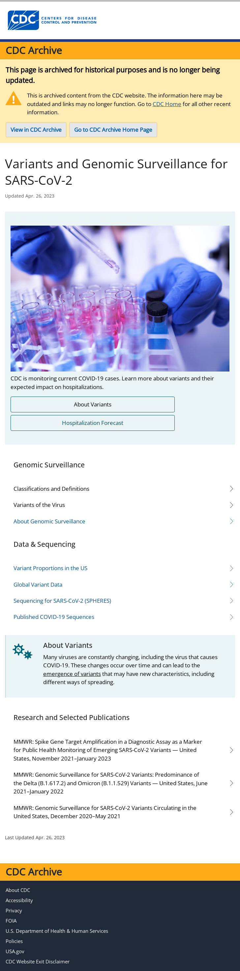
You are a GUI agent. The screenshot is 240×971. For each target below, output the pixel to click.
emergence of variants (72, 674)
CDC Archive (34, 50)
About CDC (18, 890)
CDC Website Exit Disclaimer (38, 961)
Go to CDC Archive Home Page (113, 129)
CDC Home (167, 104)
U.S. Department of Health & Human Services (57, 931)
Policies (14, 941)
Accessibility (19, 900)
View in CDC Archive (36, 129)
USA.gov (15, 951)
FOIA (11, 920)
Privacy (14, 910)
